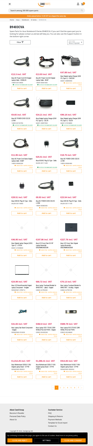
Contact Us (52, 426)
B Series (34, 20)
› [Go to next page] (81, 387)
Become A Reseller (17, 413)
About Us (13, 420)
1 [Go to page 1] (56, 387)
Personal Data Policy (18, 416)
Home (12, 20)
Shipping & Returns (55, 416)
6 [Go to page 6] (74, 387)
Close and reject (19, 440)
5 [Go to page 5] (71, 387)
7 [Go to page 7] (78, 387)
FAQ (50, 413)
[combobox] (46, 10)
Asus (18, 20)
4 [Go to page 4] (67, 387)
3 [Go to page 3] (63, 387)
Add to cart (22, 88)
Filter (20, 42)
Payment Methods (55, 420)
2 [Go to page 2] (60, 387)
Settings (46, 440)
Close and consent (73, 440)
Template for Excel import (57, 423)
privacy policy (73, 435)
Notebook (25, 20)
